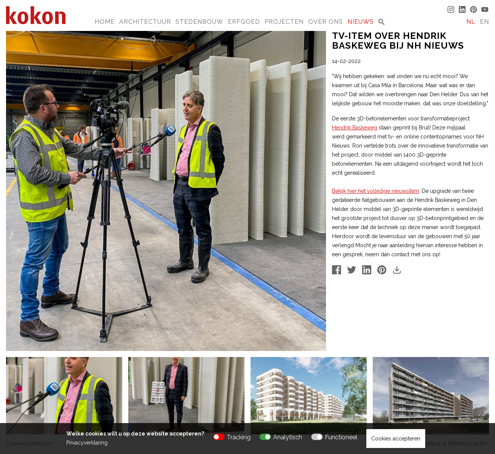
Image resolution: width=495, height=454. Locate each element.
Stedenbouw (199, 21)
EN (484, 21)
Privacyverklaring (87, 443)
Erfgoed (244, 21)
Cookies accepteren (395, 439)
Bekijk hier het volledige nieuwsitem (375, 191)
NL (470, 21)
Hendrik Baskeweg (354, 128)
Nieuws (360, 21)
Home (105, 21)
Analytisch (287, 437)
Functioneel (341, 437)
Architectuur (145, 21)
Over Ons (325, 21)
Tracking (239, 437)
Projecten (284, 21)
